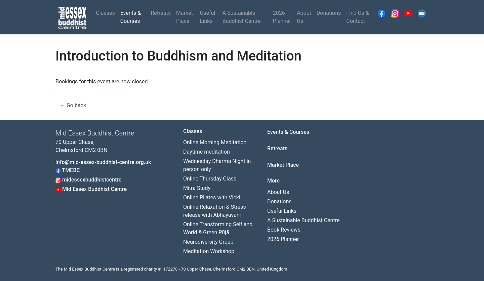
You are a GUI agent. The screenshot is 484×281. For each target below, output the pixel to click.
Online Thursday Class (209, 178)
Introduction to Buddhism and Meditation (178, 56)
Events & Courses (130, 17)
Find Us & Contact (357, 17)
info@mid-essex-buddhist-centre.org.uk (103, 162)
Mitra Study (196, 188)
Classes (105, 13)
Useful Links (207, 17)
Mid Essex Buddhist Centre (91, 189)
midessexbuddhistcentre (88, 179)
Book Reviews (283, 230)
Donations (329, 13)
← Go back (73, 105)
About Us (304, 17)
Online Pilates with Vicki (211, 197)
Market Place (184, 17)
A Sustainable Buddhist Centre (242, 17)
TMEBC (67, 170)
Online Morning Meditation (214, 142)
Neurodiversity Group (208, 242)
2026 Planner (282, 17)
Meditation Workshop (208, 251)
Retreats (161, 13)
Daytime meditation (206, 152)
